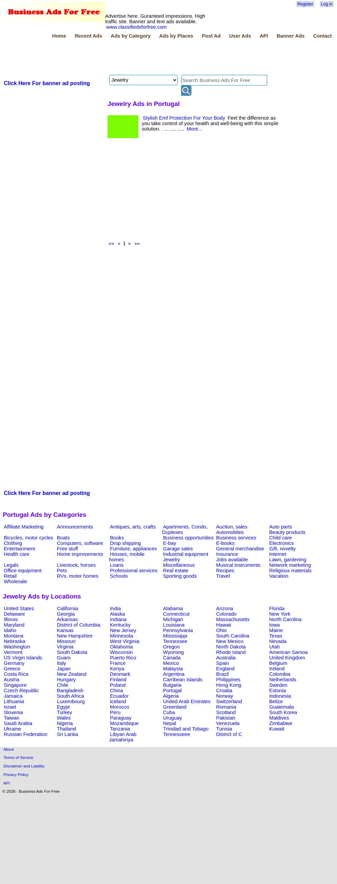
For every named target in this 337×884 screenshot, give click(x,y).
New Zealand (71, 674)
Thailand (66, 729)
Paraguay (121, 718)
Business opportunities (188, 537)
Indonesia (280, 696)
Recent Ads (88, 36)
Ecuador (119, 696)
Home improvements (80, 554)
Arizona (224, 608)
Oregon (171, 646)
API (264, 36)
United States (19, 608)
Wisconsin (121, 652)
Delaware (14, 614)
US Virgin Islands (23, 657)
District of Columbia (78, 625)
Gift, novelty (282, 548)
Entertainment (19, 548)
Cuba (169, 712)
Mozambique (124, 723)
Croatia (224, 690)
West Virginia (124, 641)
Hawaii (223, 625)
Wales (64, 718)
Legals (11, 565)
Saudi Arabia (18, 723)
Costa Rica (16, 674)
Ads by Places (176, 36)
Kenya (117, 668)
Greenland (174, 707)
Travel (223, 576)
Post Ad (211, 36)
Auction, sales (231, 527)
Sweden (278, 685)
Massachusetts (233, 619)
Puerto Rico (123, 657)
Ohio (221, 630)
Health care (16, 554)
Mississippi (175, 636)
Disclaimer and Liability (24, 766)
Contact (322, 36)
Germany (14, 663)
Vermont (13, 652)
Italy (61, 663)
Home (59, 36)
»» (137, 243)
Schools (119, 576)
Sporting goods (180, 576)
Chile (62, 685)
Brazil (222, 674)
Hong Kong (228, 685)
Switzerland (229, 701)
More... (194, 129)
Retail (10, 576)
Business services (236, 537)
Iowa (274, 625)
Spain (222, 663)
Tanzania (120, 729)
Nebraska (14, 641)
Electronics (281, 543)
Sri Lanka (67, 734)
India (115, 608)
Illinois (11, 619)
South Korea (283, 712)
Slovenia (13, 712)
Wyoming (173, 652)
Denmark (120, 674)
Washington (17, 646)
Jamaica (13, 696)
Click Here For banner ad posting (47, 83)
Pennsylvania (178, 630)
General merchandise (240, 548)
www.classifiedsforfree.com (136, 27)
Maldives (279, 718)
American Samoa (288, 652)
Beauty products (287, 532)
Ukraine (12, 729)
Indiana (118, 619)
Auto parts (280, 527)
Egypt (63, 707)
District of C (229, 734)
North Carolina (285, 619)
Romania (226, 707)
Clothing (13, 543)
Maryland (14, 625)
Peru (115, 712)
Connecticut (176, 614)
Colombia (279, 674)
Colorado (226, 614)
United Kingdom (287, 657)
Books (117, 537)
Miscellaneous (179, 565)
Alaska (117, 614)
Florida (277, 608)
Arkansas (67, 619)
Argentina (174, 674)
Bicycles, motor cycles (28, 537)
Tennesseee (176, 734)
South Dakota (72, 652)
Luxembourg (71, 701)
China (116, 690)
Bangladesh (70, 690)
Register (305, 4)
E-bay (169, 543)
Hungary (66, 679)
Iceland (118, 701)
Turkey (64, 712)
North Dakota (231, 646)
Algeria (171, 696)
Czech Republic (21, 690)
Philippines (228, 679)
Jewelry (171, 559)
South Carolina (232, 636)
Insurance (227, 554)
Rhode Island (231, 652)
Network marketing (290, 565)
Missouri (66, 641)
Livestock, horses (76, 565)
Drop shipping (125, 543)
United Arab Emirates (186, 701)
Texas (275, 636)
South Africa (70, 696)
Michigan (173, 619)
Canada (171, 657)
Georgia (66, 614)
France (118, 663)
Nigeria (65, 723)
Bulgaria (172, 685)
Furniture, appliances (133, 548)
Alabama (173, 608)
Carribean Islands (182, 679)
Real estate (175, 570)
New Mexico (230, 641)
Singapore (15, 685)
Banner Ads (291, 36)
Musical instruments (238, 565)
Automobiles (230, 532)
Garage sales (178, 548)
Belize (276, 701)
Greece (12, 668)
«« (111, 243)
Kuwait (276, 729)
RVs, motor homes (77, 576)
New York (279, 614)
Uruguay (172, 718)
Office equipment (23, 570)
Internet (277, 554)
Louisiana (174, 625)
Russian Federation (25, 734)
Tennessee (175, 641)
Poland (118, 685)
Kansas (65, 630)
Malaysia (173, 668)
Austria (12, 679)
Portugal (172, 690)
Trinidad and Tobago (186, 729)
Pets (62, 570)
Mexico (171, 663)
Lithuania (14, 701)
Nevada (278, 641)
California (67, 608)
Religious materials (290, 570)
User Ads (240, 36)
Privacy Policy (15, 774)
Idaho (10, 630)
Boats (63, 537)
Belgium (278, 663)
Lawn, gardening (287, 559)
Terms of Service (18, 757)
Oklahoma (121, 646)
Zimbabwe (280, 723)
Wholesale (15, 581)
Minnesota (121, 636)
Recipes (225, 570)
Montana (13, 636)
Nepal (169, 723)
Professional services (133, 570)
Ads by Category (130, 36)
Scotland (226, 712)
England (225, 668)
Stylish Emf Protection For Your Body (184, 118)
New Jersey (123, 630)
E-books (225, 543)
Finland (118, 679)
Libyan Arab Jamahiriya (122, 737)
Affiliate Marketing (23, 527)
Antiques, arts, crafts (133, 527)
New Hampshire (74, 636)
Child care (280, 537)
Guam (64, 657)
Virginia (65, 646)
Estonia (277, 690)
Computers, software (80, 543)
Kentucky (120, 625)
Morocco (119, 707)
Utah (274, 646)
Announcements (75, 527)
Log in (327, 4)
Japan (64, 668)
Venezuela (227, 723)
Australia (226, 657)
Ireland (277, 668)
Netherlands (282, 679)
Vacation (278, 576)
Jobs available (232, 559)
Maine (276, 630)
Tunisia (224, 729)
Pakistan (225, 718)
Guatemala (281, 707)
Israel (10, 707)
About (8, 749)
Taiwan (12, 718)
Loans (117, 565)
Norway (224, 696)
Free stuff (67, 548)
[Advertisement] (127, 57)
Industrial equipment (185, 554)
